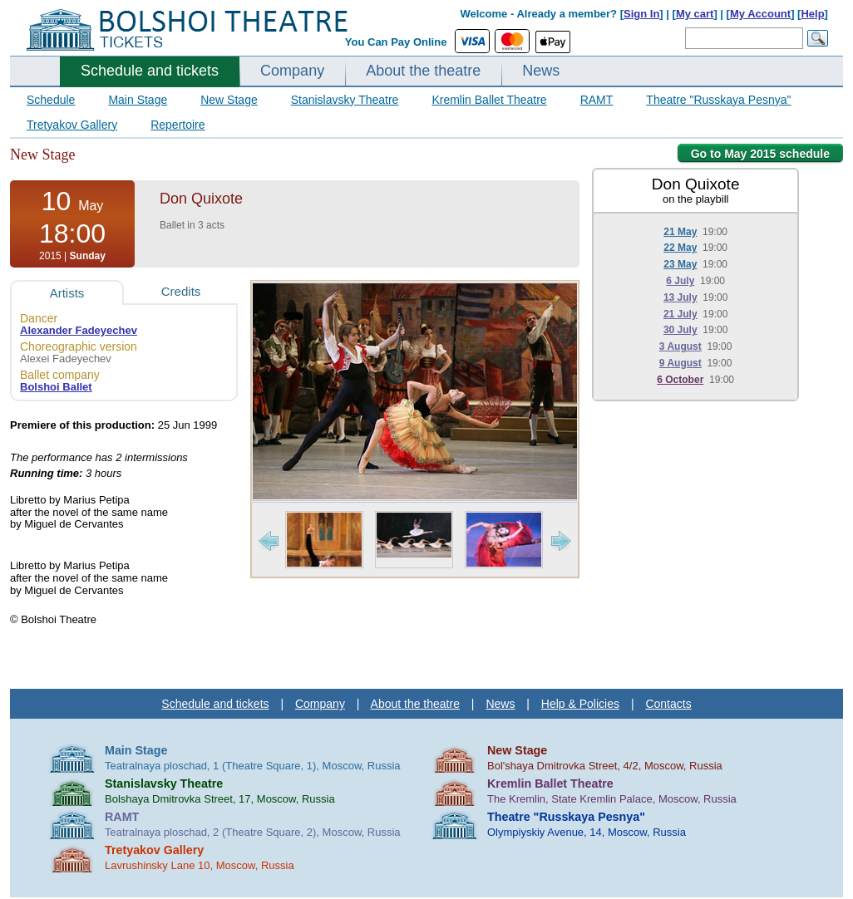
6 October (680, 380)
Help (812, 13)
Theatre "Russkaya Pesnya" (718, 99)
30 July (680, 330)
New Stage (228, 99)
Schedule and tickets (150, 70)
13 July (680, 297)
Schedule (51, 99)
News (541, 70)
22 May (680, 247)
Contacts (668, 703)
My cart (695, 13)
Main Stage (137, 99)
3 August (680, 346)
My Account (760, 13)
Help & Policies (580, 703)
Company (292, 70)
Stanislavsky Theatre (345, 99)
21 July (680, 314)
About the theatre (423, 70)
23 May (680, 264)
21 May (680, 232)
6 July (680, 281)
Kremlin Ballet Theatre (488, 99)
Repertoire (177, 124)
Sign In (641, 13)
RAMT (597, 99)
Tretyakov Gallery (72, 124)
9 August (680, 363)
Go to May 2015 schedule (760, 153)
